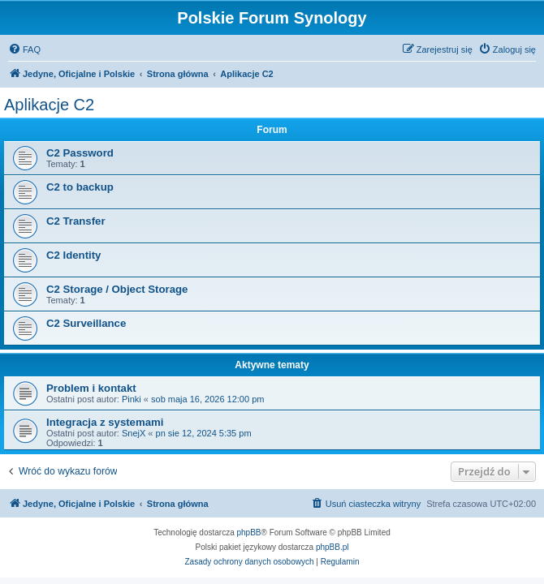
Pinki (131, 399)
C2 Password (80, 153)
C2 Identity (73, 255)
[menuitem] (24, 49)
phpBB (249, 532)
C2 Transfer (76, 221)
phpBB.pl (332, 547)
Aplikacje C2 (49, 105)
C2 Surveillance (86, 323)
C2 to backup (80, 187)
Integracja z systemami (104, 422)
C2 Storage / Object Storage (117, 289)
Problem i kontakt (91, 388)
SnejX (133, 433)
